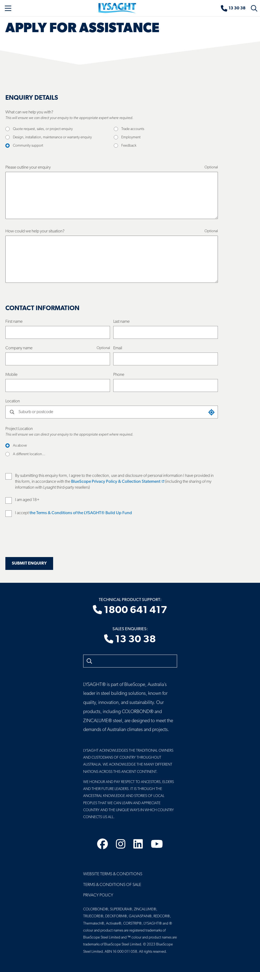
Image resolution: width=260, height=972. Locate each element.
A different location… (29, 454)
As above (20, 446)
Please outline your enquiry (28, 167)
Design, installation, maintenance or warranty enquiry (52, 137)
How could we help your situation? (34, 231)
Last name (121, 322)
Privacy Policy (98, 895)
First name (14, 322)
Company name (18, 348)
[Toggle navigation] (8, 8)
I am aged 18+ (27, 500)
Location (12, 401)
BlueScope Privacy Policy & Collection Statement (117, 482)
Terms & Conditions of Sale (112, 885)
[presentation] (46, 540)
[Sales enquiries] (233, 8)
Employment (131, 137)
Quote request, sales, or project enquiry (43, 129)
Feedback (128, 146)
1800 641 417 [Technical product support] (130, 610)
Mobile (11, 375)
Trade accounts (132, 129)
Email (117, 348)
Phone (118, 375)
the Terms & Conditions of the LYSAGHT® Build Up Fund (81, 513)
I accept (73, 513)
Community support (28, 146)
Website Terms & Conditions (112, 874)
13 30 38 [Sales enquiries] (130, 639)
